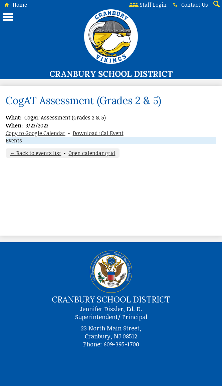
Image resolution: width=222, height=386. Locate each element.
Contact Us (189, 4)
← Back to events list (35, 153)
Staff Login (148, 4)
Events (14, 140)
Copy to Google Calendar (35, 133)
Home (14, 4)
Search (216, 5)
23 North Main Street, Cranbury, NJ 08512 (111, 332)
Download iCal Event (98, 133)
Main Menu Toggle (8, 17)
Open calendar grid (91, 153)
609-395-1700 (121, 344)
